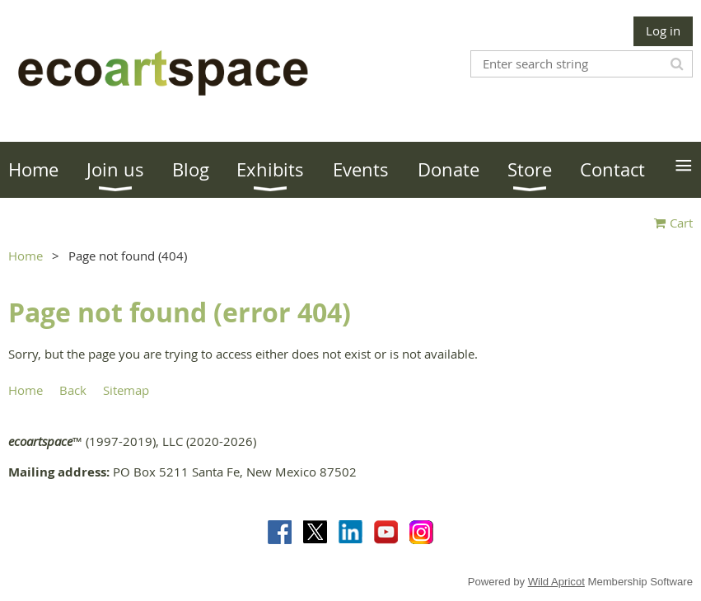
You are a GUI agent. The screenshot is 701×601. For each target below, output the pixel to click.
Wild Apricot (556, 581)
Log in (663, 30)
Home (25, 255)
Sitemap (126, 390)
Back (72, 390)
